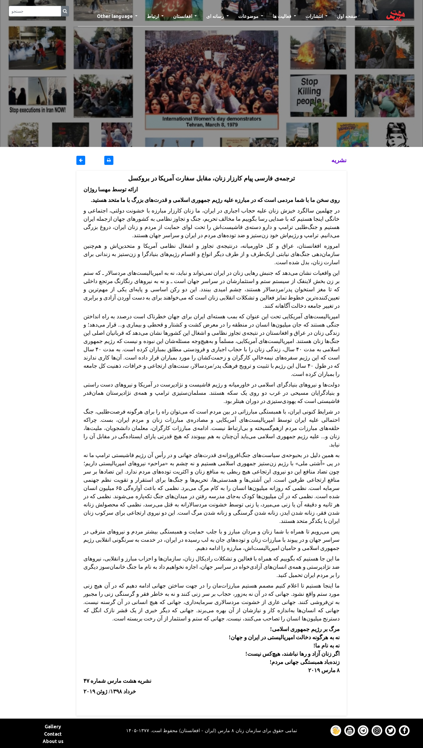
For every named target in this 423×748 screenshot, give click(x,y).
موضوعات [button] (249, 16)
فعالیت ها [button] (283, 16)
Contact (53, 734)
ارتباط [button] (153, 16)
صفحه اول (349, 15)
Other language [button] (115, 16)
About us (53, 741)
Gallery (53, 726)
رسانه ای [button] (215, 16)
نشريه (339, 160)
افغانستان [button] (183, 16)
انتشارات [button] (315, 16)
